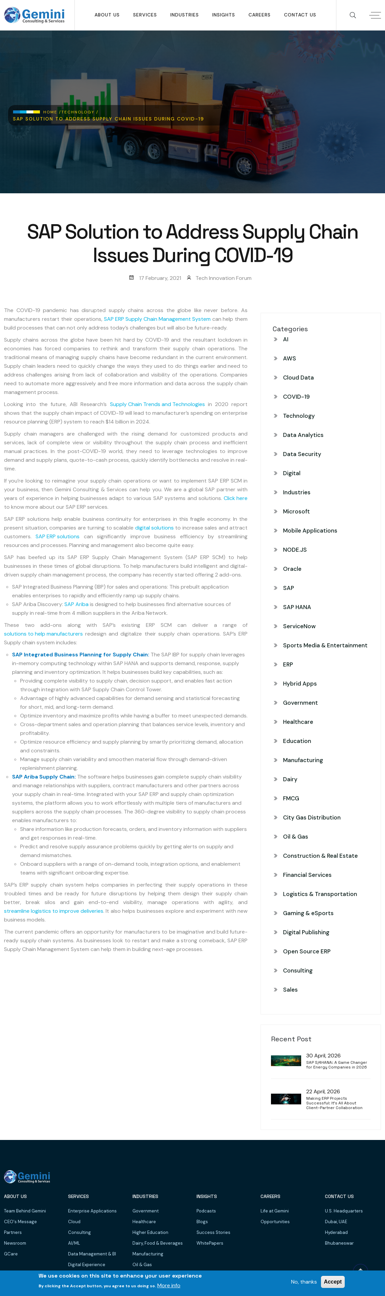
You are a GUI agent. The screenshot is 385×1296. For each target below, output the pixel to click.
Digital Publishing (306, 932)
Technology (299, 415)
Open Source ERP (307, 951)
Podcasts (206, 1211)
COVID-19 (296, 396)
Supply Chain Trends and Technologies (157, 404)
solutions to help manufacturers (43, 633)
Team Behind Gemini (25, 1211)
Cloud (74, 1222)
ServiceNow (299, 626)
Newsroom (15, 1243)
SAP (288, 588)
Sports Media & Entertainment (325, 645)
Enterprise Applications (92, 1211)
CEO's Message (20, 1222)
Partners (13, 1232)
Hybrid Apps (300, 683)
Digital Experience (86, 1264)
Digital (291, 473)
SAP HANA (297, 607)
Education (297, 741)
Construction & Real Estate (320, 855)
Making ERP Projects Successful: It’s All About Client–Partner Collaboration (334, 1103)
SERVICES (145, 15)
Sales (290, 989)
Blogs (202, 1222)
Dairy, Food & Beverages (157, 1243)
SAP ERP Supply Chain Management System (157, 318)
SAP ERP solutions (57, 536)
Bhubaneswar (339, 1243)
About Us (107, 15)
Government (300, 702)
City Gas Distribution (312, 817)
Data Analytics (303, 435)
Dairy (290, 779)
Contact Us (300, 15)
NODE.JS (295, 549)
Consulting (298, 970)
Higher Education (150, 1232)
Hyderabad (336, 1232)
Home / (52, 112)
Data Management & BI (92, 1254)
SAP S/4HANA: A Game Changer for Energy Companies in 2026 (336, 1065)
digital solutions (154, 527)
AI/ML (74, 1243)
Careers (260, 15)
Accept (333, 1282)
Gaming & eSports (308, 913)
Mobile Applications (310, 530)
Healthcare (298, 722)
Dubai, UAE (336, 1222)
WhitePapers (210, 1243)
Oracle (292, 568)
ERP (288, 664)
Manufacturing (303, 760)
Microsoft (296, 511)
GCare (11, 1254)
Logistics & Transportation (320, 894)
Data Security (302, 454)
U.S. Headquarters (344, 1211)
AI (285, 339)
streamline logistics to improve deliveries (53, 910)
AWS (289, 358)
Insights (223, 15)
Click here (236, 498)
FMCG (291, 798)
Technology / (80, 112)
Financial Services (307, 875)
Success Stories (213, 1232)
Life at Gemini (275, 1211)
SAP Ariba (76, 604)
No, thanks (304, 1281)
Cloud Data (298, 377)
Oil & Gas (295, 836)
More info (168, 1285)
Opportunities (275, 1222)
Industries (184, 15)
